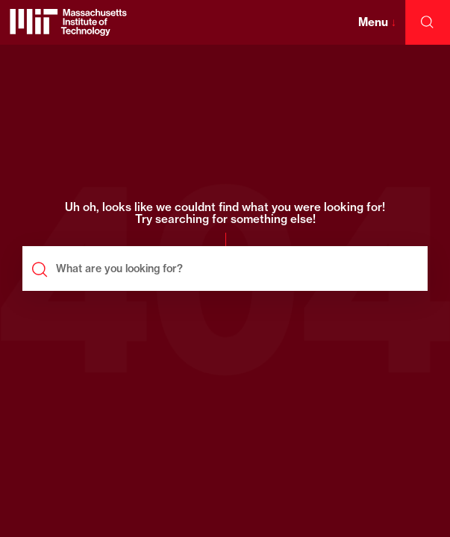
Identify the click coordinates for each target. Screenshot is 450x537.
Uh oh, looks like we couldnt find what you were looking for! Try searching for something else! (225, 214)
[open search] (427, 22)
